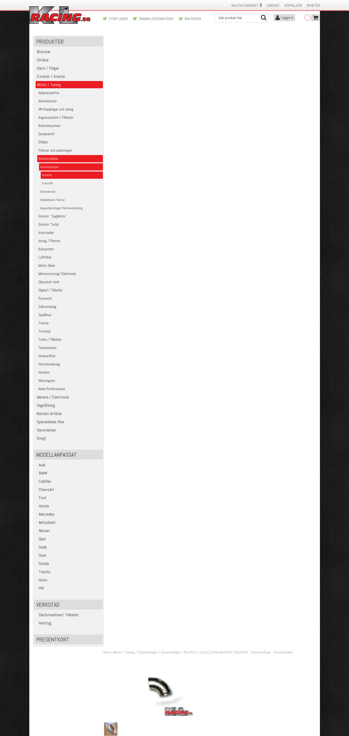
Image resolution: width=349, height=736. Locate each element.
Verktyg (43, 623)
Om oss (182, 691)
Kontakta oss (113, 691)
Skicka (190, 671)
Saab (41, 547)
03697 (117, 219)
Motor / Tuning (125, 38)
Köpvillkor (293, 5)
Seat (41, 555)
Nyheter (313, 5)
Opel (40, 539)
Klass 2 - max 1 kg (279, 99)
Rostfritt (191, 38)
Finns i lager (274, 92)
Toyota (42, 572)
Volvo (41, 580)
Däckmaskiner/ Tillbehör (57, 615)
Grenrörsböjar (172, 38)
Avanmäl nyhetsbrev (46, 717)
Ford (40, 498)
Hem (108, 38)
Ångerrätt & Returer (117, 706)
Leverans (109, 701)
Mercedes (44, 514)
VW (39, 588)
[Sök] (242, 18)
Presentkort (52, 640)
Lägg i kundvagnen (277, 77)
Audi (40, 465)
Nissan (42, 531)
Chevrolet (44, 490)
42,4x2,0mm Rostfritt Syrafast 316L (187, 219)
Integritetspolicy (115, 711)
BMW (41, 473)
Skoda (42, 564)
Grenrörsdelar (149, 38)
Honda (42, 506)
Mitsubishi (45, 523)
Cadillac (43, 481)
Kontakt (273, 5)
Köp (310, 222)
